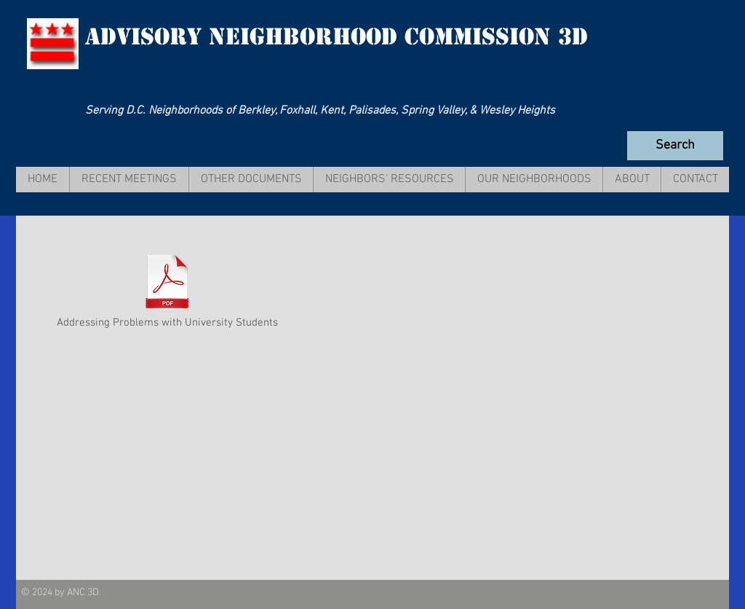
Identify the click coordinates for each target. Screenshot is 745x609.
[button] (128, 179)
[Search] (675, 145)
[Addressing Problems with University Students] (167, 292)
